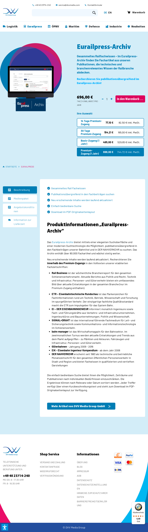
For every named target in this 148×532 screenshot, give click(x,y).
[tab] (20, 190)
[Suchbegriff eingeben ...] (61, 12)
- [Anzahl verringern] (102, 98)
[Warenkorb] (135, 12)
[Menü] (143, 503)
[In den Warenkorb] (130, 98)
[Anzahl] (107, 99)
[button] (4, 527)
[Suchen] (94, 12)
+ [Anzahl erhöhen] (111, 98)
